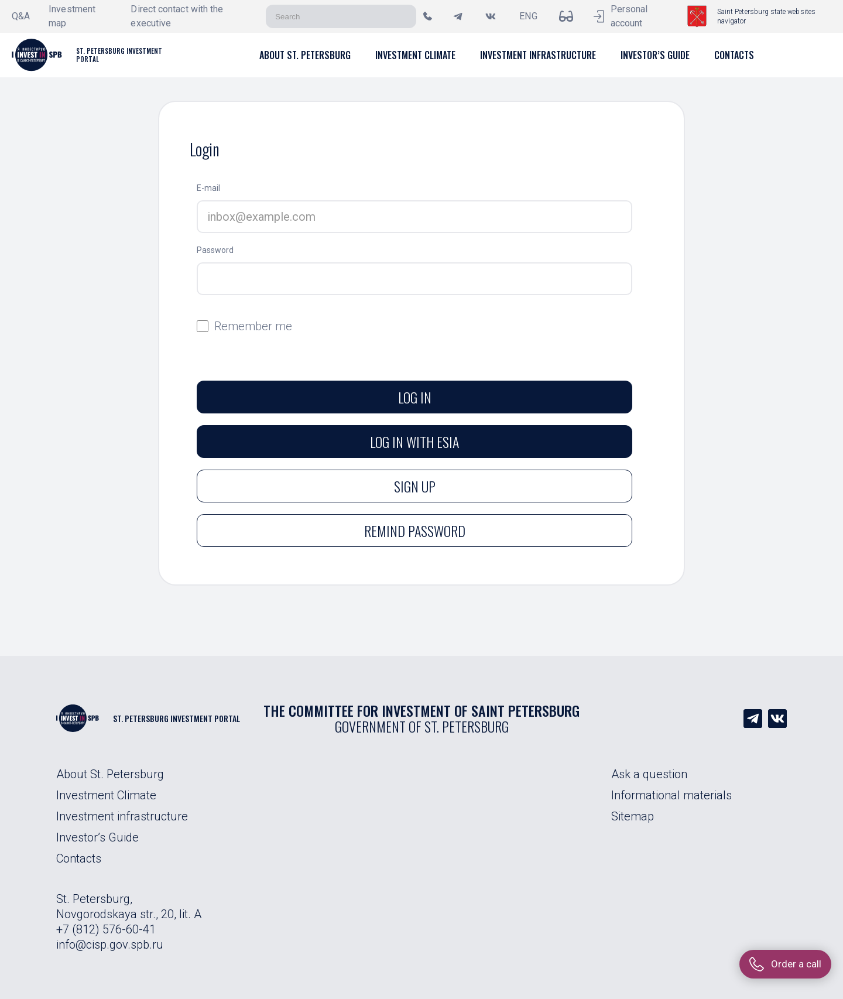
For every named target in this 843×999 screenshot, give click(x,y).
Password (215, 250)
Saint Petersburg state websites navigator (766, 16)
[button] (305, 55)
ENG (528, 16)
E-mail (208, 188)
